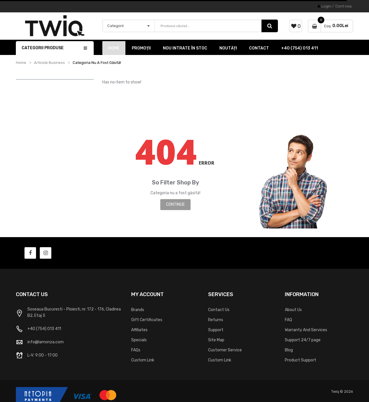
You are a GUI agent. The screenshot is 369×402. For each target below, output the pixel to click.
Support (215, 329)
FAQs (135, 350)
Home (21, 63)
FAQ (288, 319)
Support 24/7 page (303, 340)
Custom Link (142, 360)
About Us (293, 309)
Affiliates (139, 329)
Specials (139, 340)
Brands (137, 309)
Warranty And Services (306, 329)
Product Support (300, 360)
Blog (289, 350)
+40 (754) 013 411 (44, 328)
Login (326, 6)
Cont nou (343, 6)
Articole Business (49, 63)
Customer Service (225, 350)
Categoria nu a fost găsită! (97, 63)
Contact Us (218, 309)
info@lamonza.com (45, 342)
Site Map (216, 340)
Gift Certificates (146, 319)
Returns (215, 319)
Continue (175, 204)
